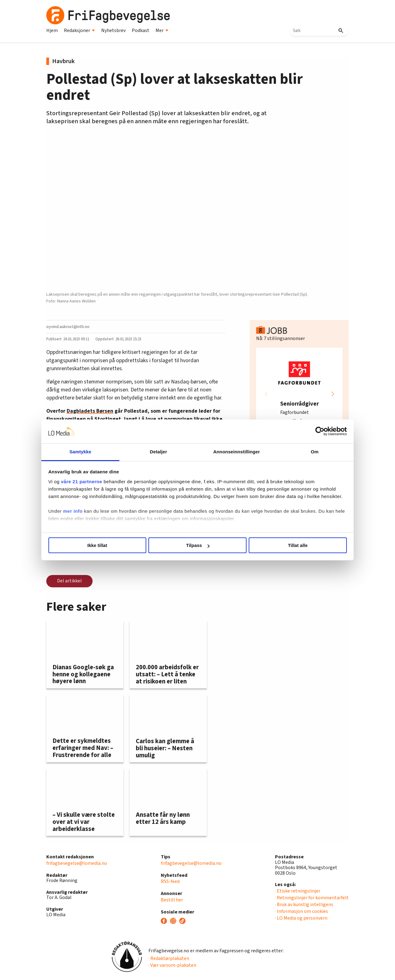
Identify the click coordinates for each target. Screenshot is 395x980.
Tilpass (197, 545)
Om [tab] (302, 451)
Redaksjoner (79, 30)
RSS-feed (170, 881)
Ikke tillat (108, 545)
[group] (299, 394)
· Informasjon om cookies (301, 911)
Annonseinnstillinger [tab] (232, 451)
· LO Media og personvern (301, 918)
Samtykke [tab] (93, 451)
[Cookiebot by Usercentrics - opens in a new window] (303, 431)
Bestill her (172, 900)
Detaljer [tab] (163, 451)
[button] (332, 394)
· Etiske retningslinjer (297, 891)
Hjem (52, 30)
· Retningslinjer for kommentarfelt (312, 897)
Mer (162, 30)
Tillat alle (286, 545)
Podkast (140, 30)
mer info (90, 518)
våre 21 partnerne (99, 481)
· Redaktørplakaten (168, 958)
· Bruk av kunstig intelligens (304, 904)
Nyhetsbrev (113, 30)
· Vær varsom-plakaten (172, 965)
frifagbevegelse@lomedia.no (76, 863)
